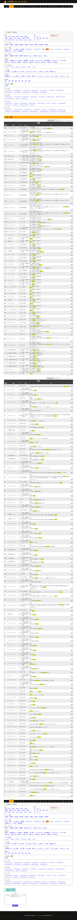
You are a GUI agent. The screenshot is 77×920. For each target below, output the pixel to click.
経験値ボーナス (53, 71)
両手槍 (10, 38)
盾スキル (45, 55)
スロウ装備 (22, 76)
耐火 (6, 80)
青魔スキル (49, 62)
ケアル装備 (32, 60)
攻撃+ (10, 49)
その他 (30, 39)
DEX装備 (21, 44)
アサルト (12, 66)
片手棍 (23, 38)
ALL (6, 6)
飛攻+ (47, 49)
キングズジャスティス (44, 111)
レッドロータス (27, 90)
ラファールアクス (23, 103)
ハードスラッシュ (8, 96)
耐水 (23, 80)
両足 (47, 38)
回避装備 (12, 55)
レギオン (29, 66)
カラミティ (54, 103)
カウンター (47, 76)
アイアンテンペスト (18, 109)
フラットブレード (35, 90)
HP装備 (6, 44)
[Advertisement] (38, 19)
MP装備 (11, 44)
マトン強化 (46, 71)
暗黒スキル (25, 62)
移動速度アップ (8, 76)
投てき (13, 39)
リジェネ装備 (14, 71)
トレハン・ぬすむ (54, 76)
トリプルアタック (37, 49)
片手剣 (13, 36)
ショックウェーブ (41, 96)
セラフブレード (52, 90)
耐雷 (19, 80)
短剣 (9, 36)
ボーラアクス (15, 104)
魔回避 (16, 55)
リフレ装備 (7, 71)
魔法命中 (20, 60)
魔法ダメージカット (38, 55)
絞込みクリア (54, 35)
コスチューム (62, 76)
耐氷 (9, 80)
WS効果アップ (8, 50)
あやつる (34, 71)
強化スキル (13, 62)
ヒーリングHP (28, 71)
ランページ (48, 103)
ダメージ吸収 (15, 76)
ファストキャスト (39, 60)
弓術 (6, 39)
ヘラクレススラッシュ (9, 98)
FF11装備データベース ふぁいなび (17, 1)
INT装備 (36, 44)
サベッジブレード (17, 92)
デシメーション (8, 104)
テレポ (68, 76)
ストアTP (14, 50)
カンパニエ (23, 66)
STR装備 (16, 44)
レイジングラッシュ (62, 109)
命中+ (6, 49)
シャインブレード (43, 90)
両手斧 (25, 36)
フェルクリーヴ (25, 111)
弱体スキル (7, 62)
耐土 (16, 80)
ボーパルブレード (8, 92)
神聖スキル (55, 62)
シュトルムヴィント (28, 109)
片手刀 (15, 38)
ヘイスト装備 (15, 49)
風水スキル (43, 62)
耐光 (26, 80)
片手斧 (21, 36)
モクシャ (52, 49)
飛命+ (43, 49)
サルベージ (17, 66)
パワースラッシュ (17, 96)
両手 (38, 38)
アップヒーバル (62, 111)
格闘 (6, 36)
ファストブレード (8, 90)
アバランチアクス (32, 103)
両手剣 (17, 36)
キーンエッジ (44, 109)
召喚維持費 (26, 60)
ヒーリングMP (21, 71)
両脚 (43, 38)
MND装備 (41, 44)
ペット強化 (40, 71)
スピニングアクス (41, 103)
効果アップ (34, 76)
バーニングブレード (18, 90)
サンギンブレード (26, 92)
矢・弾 (17, 39)
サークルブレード (60, 90)
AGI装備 (26, 44)
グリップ (25, 39)
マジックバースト (54, 60)
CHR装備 (46, 44)
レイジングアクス (8, 103)
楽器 (21, 39)
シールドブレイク (8, 109)
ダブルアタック (29, 49)
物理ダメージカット (28, 55)
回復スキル (31, 62)
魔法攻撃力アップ (13, 60)
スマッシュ (16, 103)
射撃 (9, 39)
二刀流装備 (22, 49)
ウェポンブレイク (52, 109)
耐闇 (29, 80)
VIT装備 (31, 44)
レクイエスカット (43, 92)
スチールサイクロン (16, 111)
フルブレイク (8, 111)
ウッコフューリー (54, 111)
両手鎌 (6, 38)
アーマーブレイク (36, 109)
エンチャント (40, 76)
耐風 (13, 80)
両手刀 (19, 38)
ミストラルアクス (61, 103)
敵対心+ (6, 55)
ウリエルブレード (35, 92)
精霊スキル (19, 62)
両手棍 (27, 38)
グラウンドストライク (60, 96)
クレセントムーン (50, 96)
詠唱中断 (21, 55)
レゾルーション (24, 98)
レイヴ (34, 66)
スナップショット (58, 49)
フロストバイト (26, 96)
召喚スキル (37, 62)
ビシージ (7, 66)
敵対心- (6, 60)
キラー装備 (28, 76)
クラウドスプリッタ (24, 104)
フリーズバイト (33, 96)
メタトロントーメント (34, 111)
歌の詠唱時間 (47, 60)
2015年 (6, 85)
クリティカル (66, 49)
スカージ (17, 98)
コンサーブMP (63, 60)
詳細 (71, 128)
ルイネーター (32, 104)
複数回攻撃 (20, 50)
